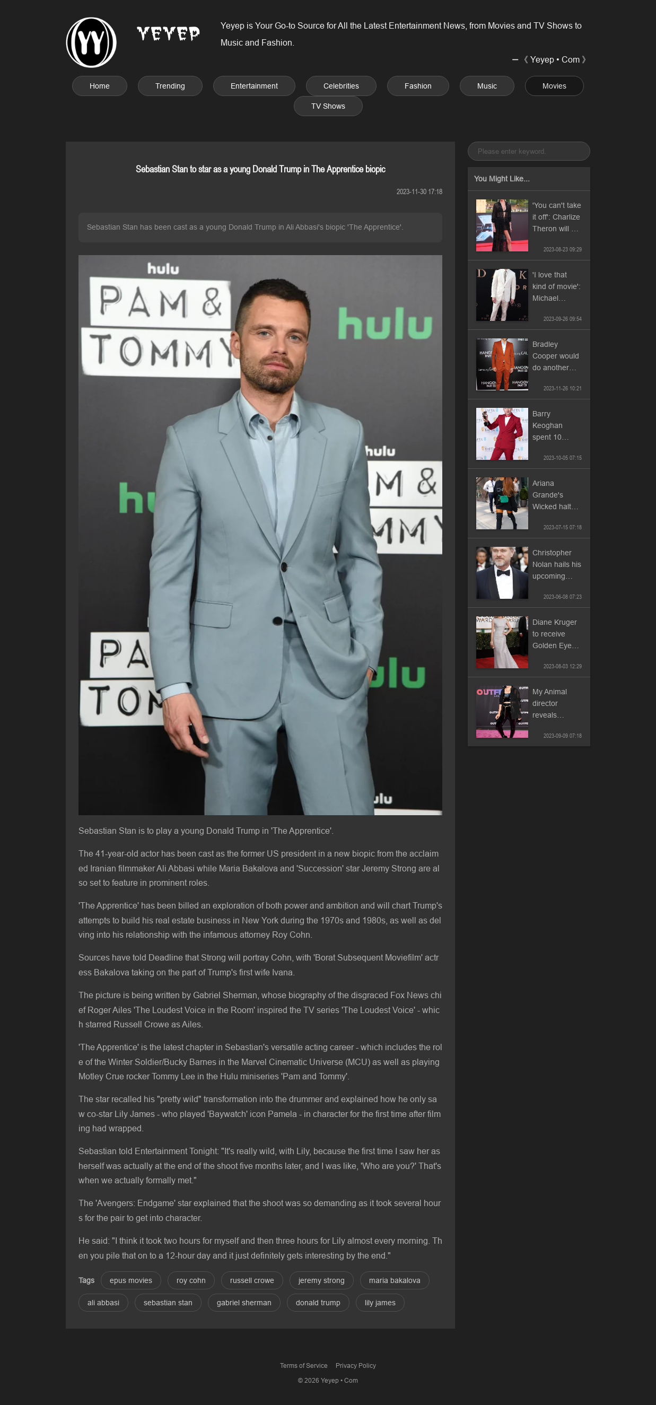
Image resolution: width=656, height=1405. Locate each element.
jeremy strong (322, 1280)
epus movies (131, 1280)
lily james (380, 1302)
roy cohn (191, 1280)
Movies (554, 86)
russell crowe (252, 1280)
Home (100, 86)
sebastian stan (168, 1302)
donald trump (318, 1302)
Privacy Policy (356, 1365)
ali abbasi (103, 1302)
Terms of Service (304, 1365)
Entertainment (254, 86)
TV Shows (328, 106)
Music (487, 86)
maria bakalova (395, 1280)
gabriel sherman (244, 1302)
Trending (170, 86)
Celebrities (341, 86)
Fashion (418, 86)
